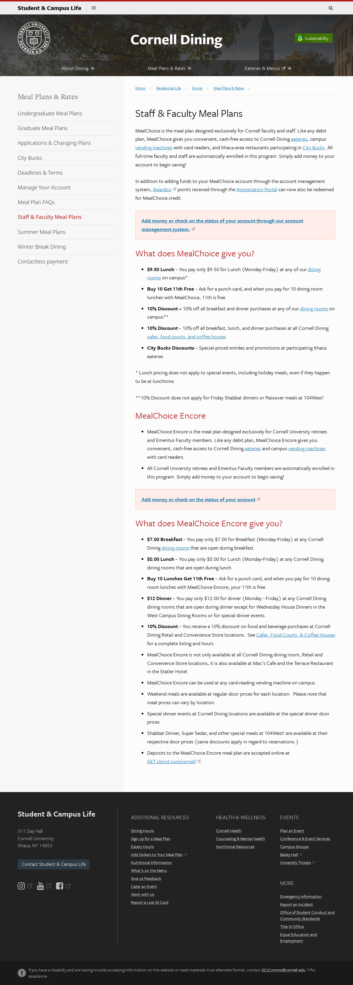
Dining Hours (142, 830)
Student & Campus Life (52, 8)
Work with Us (142, 894)
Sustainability (317, 38)
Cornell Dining (176, 39)
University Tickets (297, 862)
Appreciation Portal (257, 189)
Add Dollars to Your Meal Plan (159, 854)
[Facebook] (63, 886)
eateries (299, 138)
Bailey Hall (291, 854)
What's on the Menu (149, 870)
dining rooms (314, 308)
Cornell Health (229, 830)
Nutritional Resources (235, 846)
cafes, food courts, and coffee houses (186, 336)
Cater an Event (144, 886)
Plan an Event (292, 830)
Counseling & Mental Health (240, 838)
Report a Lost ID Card (149, 902)
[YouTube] (44, 886)
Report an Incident (296, 904)
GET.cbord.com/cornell (174, 761)
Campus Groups (294, 846)
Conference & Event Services (305, 838)
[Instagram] (26, 886)
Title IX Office (292, 926)
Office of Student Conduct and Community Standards (307, 915)
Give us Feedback (146, 878)
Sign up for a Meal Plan (150, 838)
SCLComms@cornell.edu (286, 970)
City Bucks (314, 147)
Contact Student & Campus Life (54, 864)
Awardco (164, 189)
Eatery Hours (142, 846)
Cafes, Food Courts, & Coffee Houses (295, 634)
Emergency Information (301, 896)
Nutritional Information (151, 862)
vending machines (154, 147)
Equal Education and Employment (298, 937)
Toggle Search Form (330, 8)
